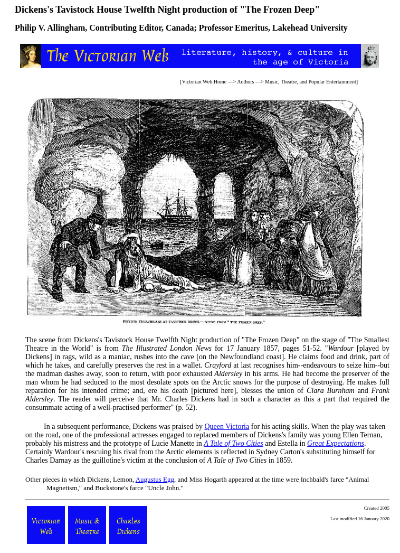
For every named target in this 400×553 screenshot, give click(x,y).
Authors (245, 82)
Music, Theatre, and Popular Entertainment (310, 82)
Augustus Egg (155, 479)
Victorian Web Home (204, 82)
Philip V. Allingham (50, 27)
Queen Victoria (226, 426)
